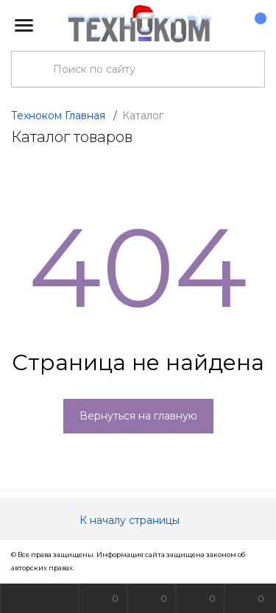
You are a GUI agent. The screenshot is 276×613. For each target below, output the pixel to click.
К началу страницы (138, 520)
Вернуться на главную (138, 415)
